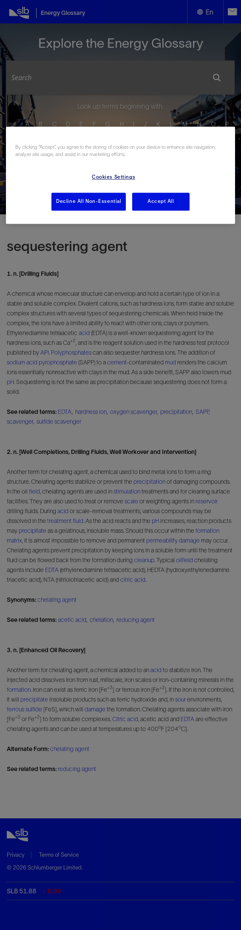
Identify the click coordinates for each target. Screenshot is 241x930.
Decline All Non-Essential (88, 201)
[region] (120, 175)
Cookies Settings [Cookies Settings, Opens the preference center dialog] (113, 177)
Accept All (160, 201)
